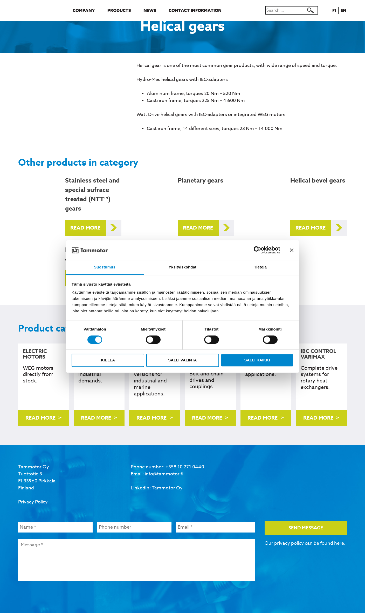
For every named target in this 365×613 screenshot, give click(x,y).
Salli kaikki (257, 360)
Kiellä (108, 360)
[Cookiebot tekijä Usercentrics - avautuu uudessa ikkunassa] (257, 250)
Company (84, 10)
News (149, 10)
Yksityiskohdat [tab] (182, 267)
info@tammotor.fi (164, 473)
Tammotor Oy (167, 487)
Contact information (195, 10)
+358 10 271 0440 (185, 466)
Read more (85, 227)
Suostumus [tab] (104, 267)
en (344, 10)
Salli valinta (182, 360)
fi (335, 10)
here (339, 543)
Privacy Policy (33, 502)
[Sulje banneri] (291, 250)
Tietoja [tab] (260, 267)
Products (119, 10)
